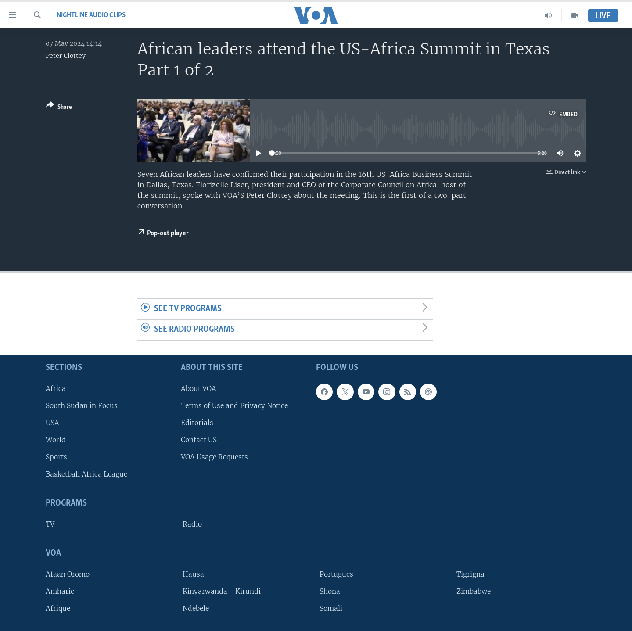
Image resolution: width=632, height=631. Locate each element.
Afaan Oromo (68, 574)
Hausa (193, 574)
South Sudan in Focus (82, 405)
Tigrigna (470, 574)
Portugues (336, 574)
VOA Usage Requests (214, 457)
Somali (331, 608)
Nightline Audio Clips (91, 15)
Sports (56, 457)
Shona (330, 591)
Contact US (199, 440)
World (56, 440)
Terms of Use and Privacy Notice (234, 405)
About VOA (198, 388)
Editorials (197, 422)
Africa (56, 388)
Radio (192, 524)
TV (50, 524)
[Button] (59, 108)
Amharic (60, 591)
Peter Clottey (66, 56)
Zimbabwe (473, 591)
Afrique (58, 608)
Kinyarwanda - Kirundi (222, 591)
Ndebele (196, 608)
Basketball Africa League (86, 474)
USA (52, 422)
